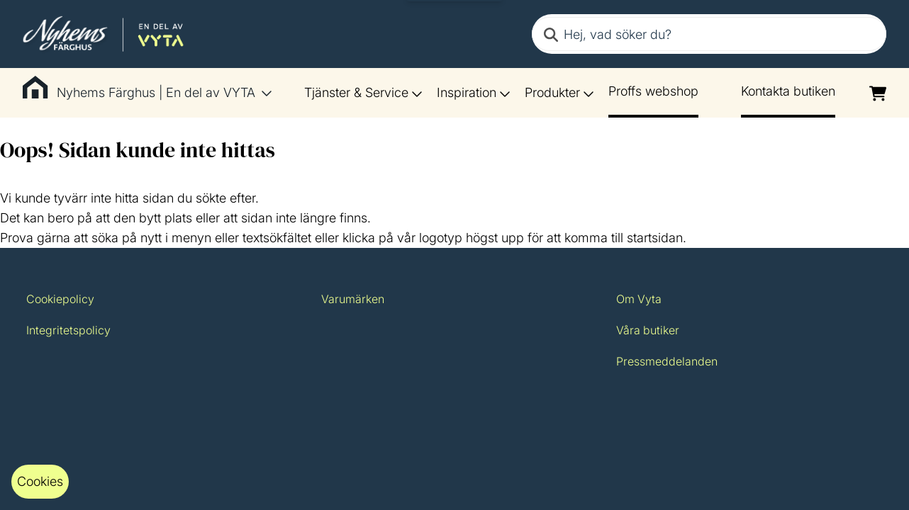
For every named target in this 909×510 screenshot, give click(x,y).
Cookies (40, 481)
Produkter (559, 92)
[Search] (551, 34)
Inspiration (474, 92)
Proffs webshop (653, 91)
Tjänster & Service (363, 92)
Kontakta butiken (788, 91)
